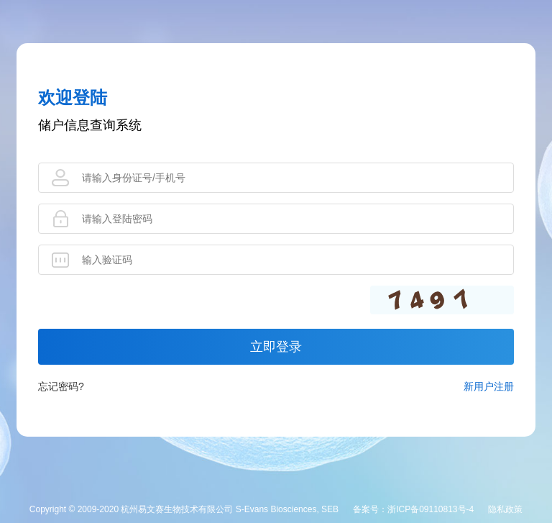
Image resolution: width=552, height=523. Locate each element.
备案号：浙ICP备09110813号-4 (413, 509)
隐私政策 (505, 509)
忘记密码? (61, 386)
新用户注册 (489, 386)
